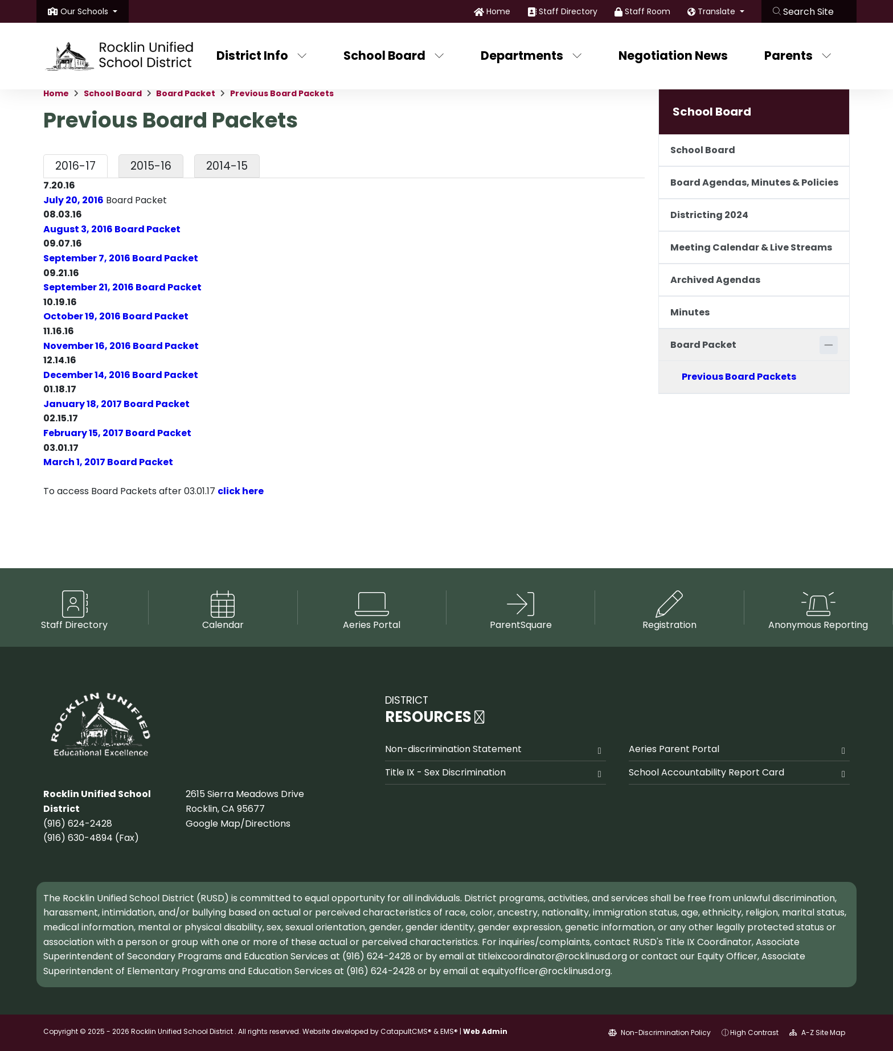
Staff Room (647, 11)
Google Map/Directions (238, 823)
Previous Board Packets (282, 93)
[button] (88, 11)
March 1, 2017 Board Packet (108, 462)
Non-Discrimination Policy (659, 1032)
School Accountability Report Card (706, 772)
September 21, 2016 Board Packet (122, 287)
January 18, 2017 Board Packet (116, 403)
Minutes (690, 312)
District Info (261, 55)
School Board (393, 55)
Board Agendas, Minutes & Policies (754, 182)
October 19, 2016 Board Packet (116, 316)
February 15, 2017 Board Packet (117, 433)
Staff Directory (568, 11)
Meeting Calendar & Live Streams (751, 247)
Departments (531, 55)
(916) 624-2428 (77, 823)
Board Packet (185, 93)
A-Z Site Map (817, 1032)
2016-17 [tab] (75, 166)
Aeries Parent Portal (674, 749)
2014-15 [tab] (227, 166)
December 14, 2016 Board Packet (120, 374)
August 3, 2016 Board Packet (112, 229)
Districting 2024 (709, 214)
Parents (797, 55)
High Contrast (754, 1032)
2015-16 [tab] (150, 166)
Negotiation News (673, 55)
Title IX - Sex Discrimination (445, 772)
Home (498, 11)
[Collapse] (829, 345)
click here (241, 491)
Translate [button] (718, 11)
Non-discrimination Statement (453, 749)
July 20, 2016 (73, 200)
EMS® (449, 1031)
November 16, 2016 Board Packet (121, 345)
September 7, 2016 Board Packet (120, 258)
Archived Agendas (715, 279)
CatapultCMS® (406, 1031)
